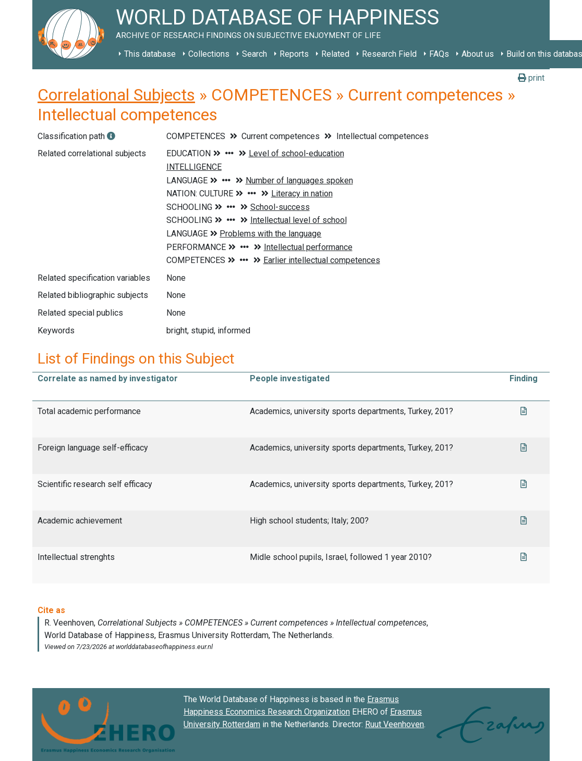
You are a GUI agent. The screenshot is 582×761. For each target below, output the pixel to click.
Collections (208, 54)
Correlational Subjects (116, 95)
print (531, 78)
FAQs (439, 54)
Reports (294, 54)
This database (150, 54)
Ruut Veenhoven (394, 724)
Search (254, 54)
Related (335, 54)
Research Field (389, 54)
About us (478, 54)
